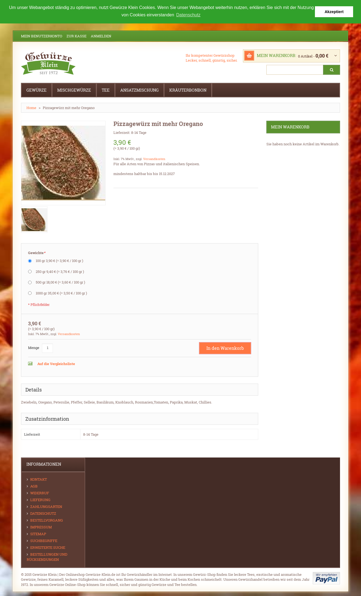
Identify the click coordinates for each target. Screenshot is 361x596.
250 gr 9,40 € (60, 271)
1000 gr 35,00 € (61, 292)
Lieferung (40, 499)
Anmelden (101, 36)
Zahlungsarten (46, 506)
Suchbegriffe (43, 540)
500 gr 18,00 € (60, 282)
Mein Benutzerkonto (41, 36)
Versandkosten (154, 159)
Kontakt (38, 479)
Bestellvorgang (46, 519)
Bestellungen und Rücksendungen (47, 557)
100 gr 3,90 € (59, 260)
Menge (33, 347)
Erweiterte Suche (47, 547)
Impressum (41, 526)
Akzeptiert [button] (334, 12)
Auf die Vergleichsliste (56, 363)
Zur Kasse (76, 36)
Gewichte (36, 252)
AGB (34, 485)
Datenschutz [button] (188, 15)
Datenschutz (43, 513)
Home (31, 107)
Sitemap (38, 533)
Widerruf (39, 492)
